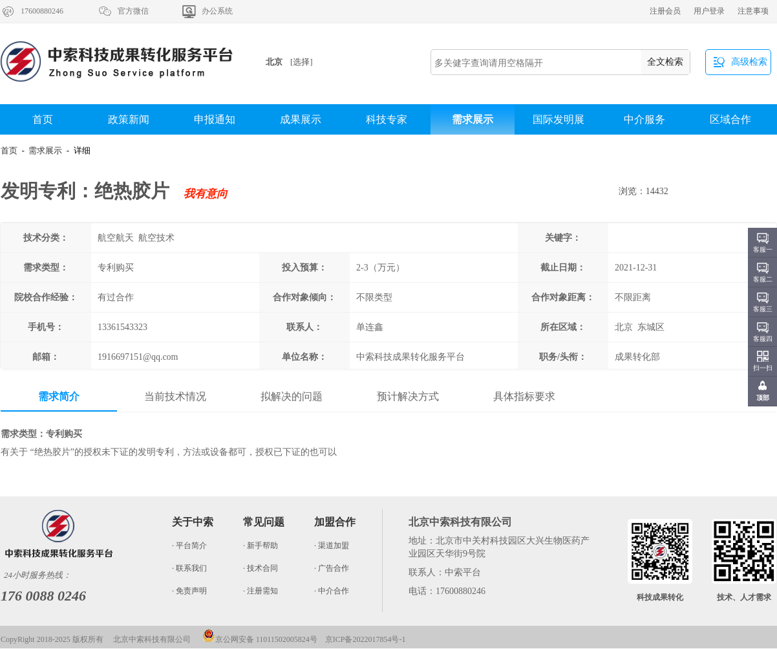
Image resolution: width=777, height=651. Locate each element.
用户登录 (709, 11)
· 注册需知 (260, 590)
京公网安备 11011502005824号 (259, 639)
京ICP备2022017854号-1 (365, 639)
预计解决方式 (408, 396)
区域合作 (730, 119)
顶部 (762, 397)
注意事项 (753, 11)
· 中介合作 (331, 590)
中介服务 (644, 119)
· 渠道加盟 (331, 545)
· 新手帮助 (260, 545)
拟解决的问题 (292, 396)
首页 (42, 119)
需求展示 (472, 119)
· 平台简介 (189, 545)
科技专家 (386, 119)
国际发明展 (558, 119)
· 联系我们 (189, 568)
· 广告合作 (331, 568)
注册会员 (665, 11)
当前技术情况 (175, 396)
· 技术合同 (260, 568)
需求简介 (59, 396)
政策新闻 (128, 119)
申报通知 (214, 119)
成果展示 (300, 119)
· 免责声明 (189, 590)
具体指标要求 (524, 396)
